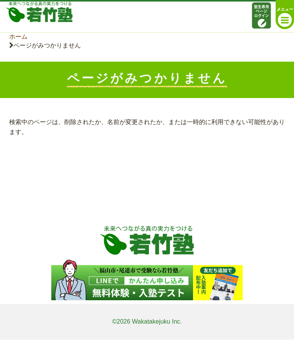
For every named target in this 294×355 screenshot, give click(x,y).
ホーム (18, 36)
